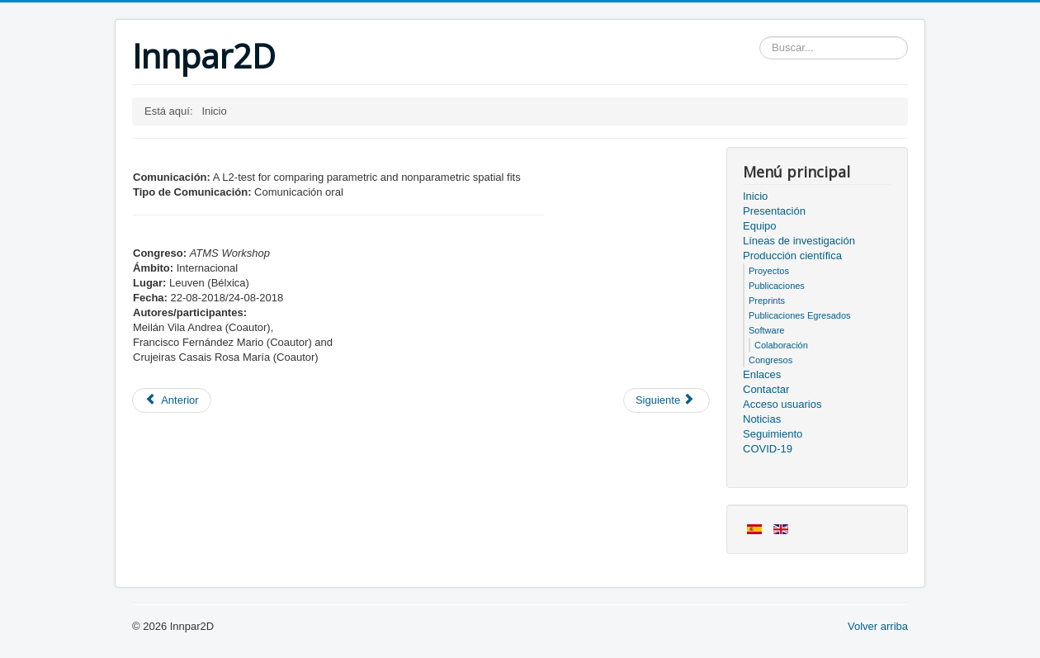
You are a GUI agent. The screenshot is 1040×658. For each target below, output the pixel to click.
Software (766, 330)
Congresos (770, 360)
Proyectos (769, 271)
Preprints (767, 300)
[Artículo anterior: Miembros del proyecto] (171, 400)
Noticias (762, 419)
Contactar (766, 389)
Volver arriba (878, 626)
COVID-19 (767, 449)
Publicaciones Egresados (800, 315)
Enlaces (762, 374)
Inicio (755, 196)
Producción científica (792, 255)
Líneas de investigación (799, 240)
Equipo (759, 226)
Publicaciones (777, 286)
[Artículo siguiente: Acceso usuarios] (666, 400)
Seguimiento (772, 434)
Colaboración (781, 345)
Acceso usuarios (782, 404)
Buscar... (759, 36)
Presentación (774, 211)
